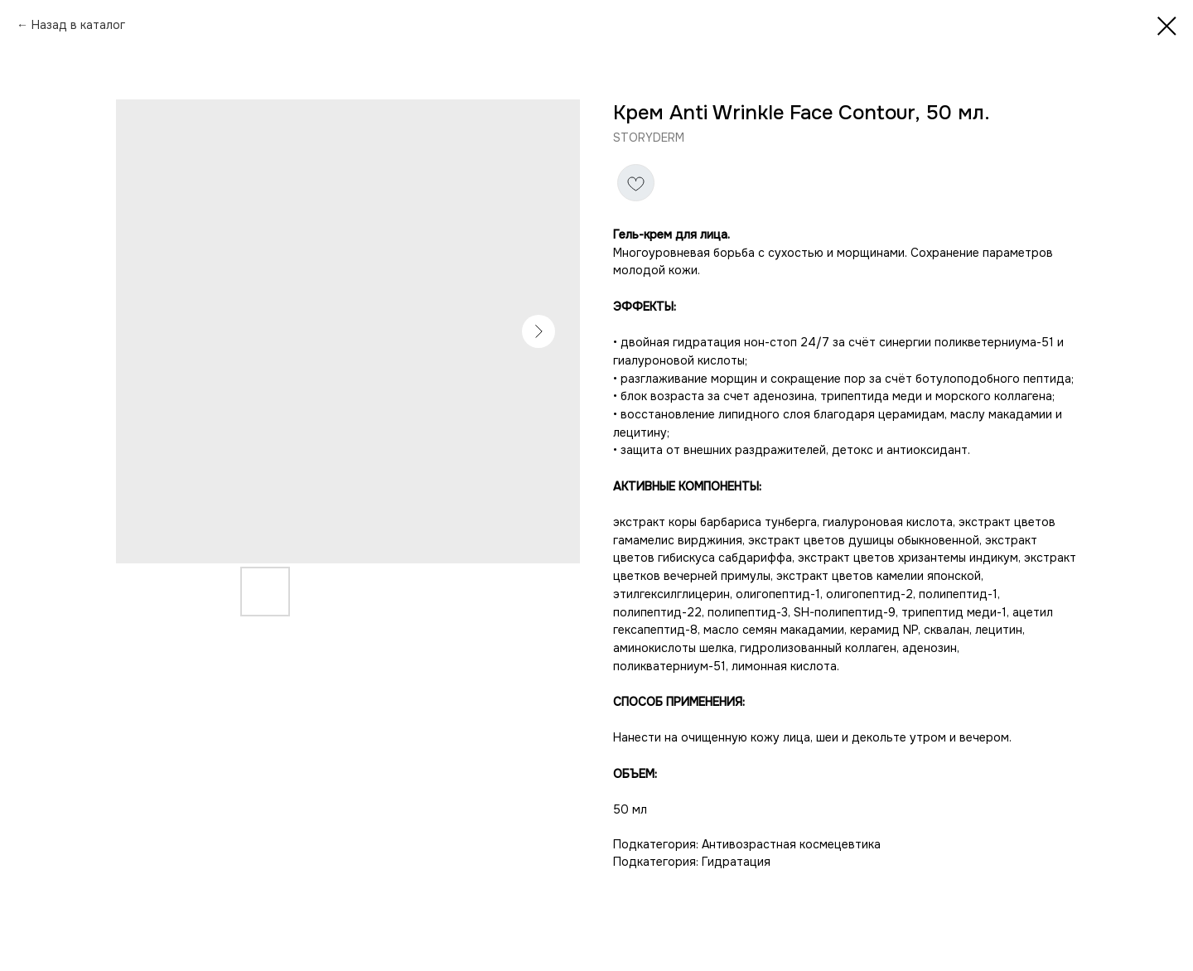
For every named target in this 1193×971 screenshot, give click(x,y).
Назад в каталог (78, 24)
